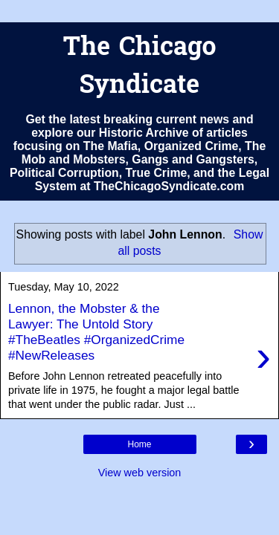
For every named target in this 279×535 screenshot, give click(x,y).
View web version (140, 473)
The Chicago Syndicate (139, 68)
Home (139, 444)
